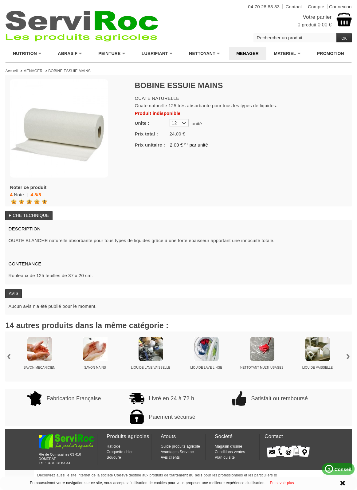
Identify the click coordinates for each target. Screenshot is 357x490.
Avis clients (170, 457)
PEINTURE (111, 53)
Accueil (11, 71)
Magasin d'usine (228, 446)
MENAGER (247, 53)
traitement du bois (186, 475)
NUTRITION (27, 53)
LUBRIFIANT (157, 53)
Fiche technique (29, 215)
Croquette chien (120, 452)
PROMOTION (330, 53)
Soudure (114, 457)
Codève (121, 475)
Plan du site (225, 457)
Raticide (113, 446)
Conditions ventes (230, 452)
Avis (13, 293)
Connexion (340, 6)
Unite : (142, 123)
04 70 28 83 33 (58, 463)
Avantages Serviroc (177, 452)
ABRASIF (70, 53)
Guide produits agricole (180, 446)
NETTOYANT (204, 53)
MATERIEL (287, 53)
